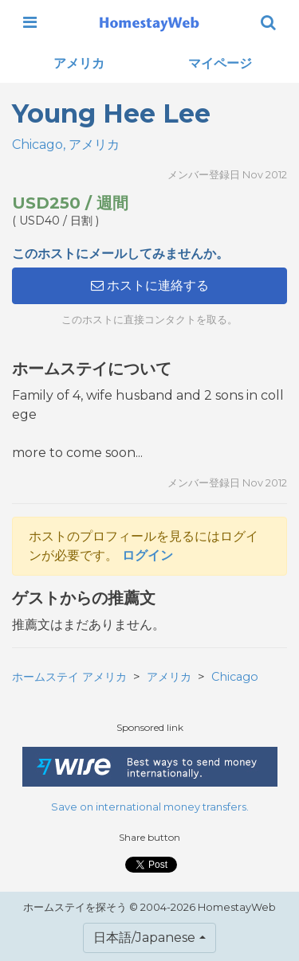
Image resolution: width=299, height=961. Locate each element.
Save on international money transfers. (150, 807)
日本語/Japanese (144, 937)
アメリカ (78, 63)
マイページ (220, 63)
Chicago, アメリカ (66, 144)
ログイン (147, 555)
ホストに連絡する (150, 285)
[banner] (149, 22)
